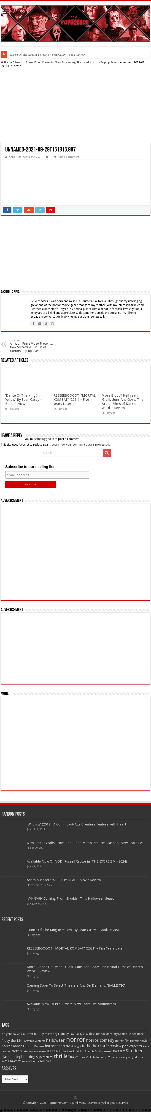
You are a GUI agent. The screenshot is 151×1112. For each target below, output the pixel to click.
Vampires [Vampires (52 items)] (114, 1057)
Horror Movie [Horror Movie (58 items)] (139, 1040)
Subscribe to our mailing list (29, 467)
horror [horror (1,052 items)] (75, 1039)
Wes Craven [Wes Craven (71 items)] (10, 1061)
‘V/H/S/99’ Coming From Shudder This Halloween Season (71, 898)
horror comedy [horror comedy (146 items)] (100, 1040)
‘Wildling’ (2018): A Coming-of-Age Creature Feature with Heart (76, 824)
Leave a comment (68, 156)
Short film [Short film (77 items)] (118, 1051)
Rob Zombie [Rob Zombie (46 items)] (86, 1051)
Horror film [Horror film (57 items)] (122, 1040)
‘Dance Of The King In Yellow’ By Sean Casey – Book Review (47, 54)
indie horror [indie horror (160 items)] (94, 1045)
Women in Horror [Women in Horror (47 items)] (28, 1061)
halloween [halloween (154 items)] (55, 1040)
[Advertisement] (75, 105)
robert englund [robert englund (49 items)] (70, 1051)
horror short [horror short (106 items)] (55, 1046)
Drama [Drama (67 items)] (122, 1034)
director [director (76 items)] (94, 1034)
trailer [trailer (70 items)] (74, 1057)
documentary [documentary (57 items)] (109, 1034)
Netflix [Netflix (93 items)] (16, 1051)
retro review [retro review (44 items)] (30, 1051)
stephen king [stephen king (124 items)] (24, 1056)
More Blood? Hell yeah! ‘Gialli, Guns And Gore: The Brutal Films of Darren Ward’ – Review (122, 401)
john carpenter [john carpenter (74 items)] (132, 1046)
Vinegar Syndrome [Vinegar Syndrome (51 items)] (132, 1057)
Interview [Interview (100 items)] (113, 1046)
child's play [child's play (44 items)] (51, 1034)
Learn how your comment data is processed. (81, 444)
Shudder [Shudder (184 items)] (134, 1050)
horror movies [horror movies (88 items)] (13, 1046)
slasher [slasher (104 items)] (7, 1057)
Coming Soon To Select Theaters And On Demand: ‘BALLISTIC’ (76, 985)
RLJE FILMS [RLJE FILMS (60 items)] (53, 1051)
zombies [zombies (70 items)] (45, 1061)
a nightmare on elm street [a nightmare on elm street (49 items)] (17, 1034)
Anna (12, 156)
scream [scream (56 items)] (106, 1051)
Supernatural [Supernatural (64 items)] (44, 1057)
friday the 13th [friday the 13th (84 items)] (12, 1040)
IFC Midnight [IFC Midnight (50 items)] (73, 1046)
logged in (47, 439)
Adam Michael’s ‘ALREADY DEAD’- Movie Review (64, 880)
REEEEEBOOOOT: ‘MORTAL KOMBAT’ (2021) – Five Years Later (75, 399)
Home (6, 62)
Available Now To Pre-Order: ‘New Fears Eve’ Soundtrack (71, 1004)
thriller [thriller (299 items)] (62, 1056)
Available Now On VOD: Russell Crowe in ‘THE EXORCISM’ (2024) (77, 861)
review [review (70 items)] (41, 1051)
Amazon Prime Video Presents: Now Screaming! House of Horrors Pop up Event (66, 62)
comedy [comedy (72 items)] (63, 1034)
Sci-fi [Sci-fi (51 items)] (98, 1051)
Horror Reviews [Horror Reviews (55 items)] (34, 1046)
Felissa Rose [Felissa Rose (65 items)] (136, 1034)
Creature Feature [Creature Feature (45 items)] (79, 1034)
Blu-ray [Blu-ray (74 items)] (39, 1034)
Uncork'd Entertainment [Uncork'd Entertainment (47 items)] (93, 1057)
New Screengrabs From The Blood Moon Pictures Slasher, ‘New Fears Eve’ (85, 843)
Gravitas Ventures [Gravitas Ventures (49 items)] (34, 1040)
